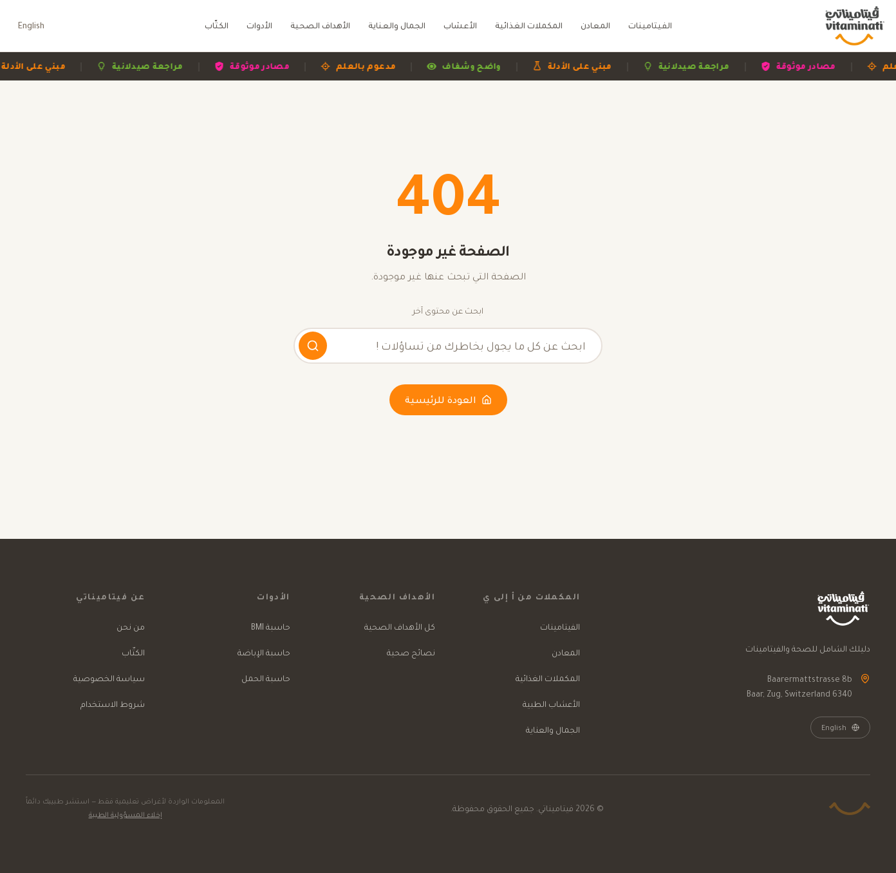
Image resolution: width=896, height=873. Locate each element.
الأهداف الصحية (320, 25)
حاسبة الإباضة (264, 652)
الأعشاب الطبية (551, 704)
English (31, 25)
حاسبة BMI (270, 627)
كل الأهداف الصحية (399, 627)
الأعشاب (460, 25)
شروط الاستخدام (112, 704)
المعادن (595, 25)
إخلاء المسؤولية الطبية (125, 814)
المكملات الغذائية (529, 25)
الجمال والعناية (396, 25)
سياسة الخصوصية (109, 678)
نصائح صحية (411, 652)
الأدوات (259, 25)
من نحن (131, 627)
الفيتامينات (650, 25)
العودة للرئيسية (448, 400)
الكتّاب (217, 25)
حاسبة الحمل (265, 678)
